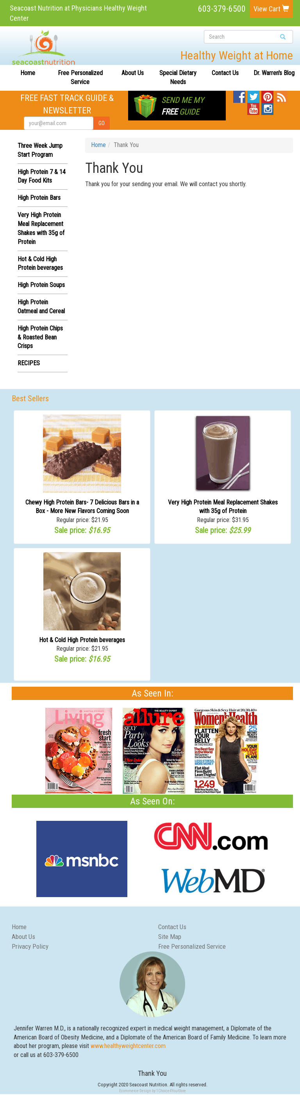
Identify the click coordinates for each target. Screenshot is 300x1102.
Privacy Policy (30, 946)
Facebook (239, 95)
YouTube (253, 107)
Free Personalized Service (80, 77)
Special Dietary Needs (177, 77)
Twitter (253, 95)
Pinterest (267, 95)
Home (27, 73)
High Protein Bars (39, 197)
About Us (132, 73)
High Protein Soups (41, 285)
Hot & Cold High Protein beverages (82, 640)
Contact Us (225, 73)
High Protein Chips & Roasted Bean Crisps (40, 337)
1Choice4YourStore (171, 1091)
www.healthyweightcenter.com (128, 1046)
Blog (281, 95)
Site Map (169, 936)
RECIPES (29, 363)
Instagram (267, 107)
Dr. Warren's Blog (274, 73)
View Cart (271, 9)
